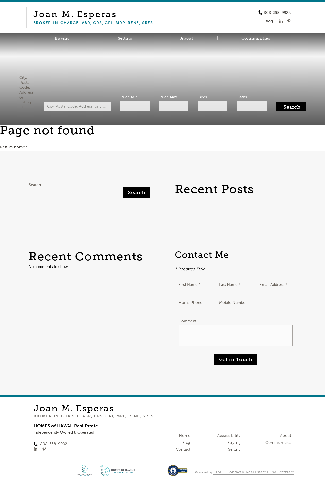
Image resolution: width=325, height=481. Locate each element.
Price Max (168, 96)
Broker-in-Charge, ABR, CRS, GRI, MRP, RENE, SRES (94, 415)
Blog (186, 442)
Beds (201, 96)
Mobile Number (233, 302)
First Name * (190, 284)
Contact (183, 449)
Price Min (129, 96)
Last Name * (229, 284)
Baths (239, 96)
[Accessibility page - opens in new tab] (177, 473)
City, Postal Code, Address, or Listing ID (31, 92)
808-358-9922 (277, 13)
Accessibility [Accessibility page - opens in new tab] (229, 435)
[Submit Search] (286, 106)
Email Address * (273, 284)
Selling (125, 38)
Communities (255, 38)
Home (184, 435)
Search (35, 184)
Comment (187, 320)
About (186, 38)
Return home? (13, 147)
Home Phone (190, 302)
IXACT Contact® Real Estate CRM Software (253, 472)
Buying (62, 38)
